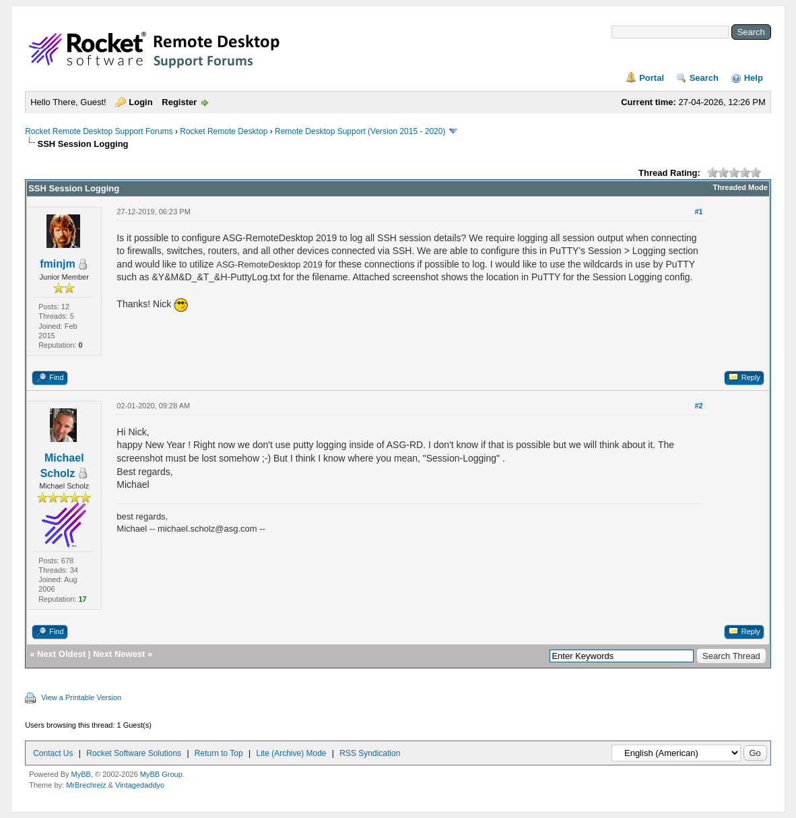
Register (179, 102)
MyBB (81, 774)
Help (753, 78)
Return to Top (219, 753)
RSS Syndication (369, 753)
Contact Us (53, 753)
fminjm (57, 264)
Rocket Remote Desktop (223, 131)
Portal (651, 78)
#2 (698, 406)
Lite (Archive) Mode (291, 753)
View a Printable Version (81, 697)
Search (704, 78)
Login (140, 102)
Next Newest (119, 654)
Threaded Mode (740, 187)
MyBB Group (161, 774)
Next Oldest (61, 654)
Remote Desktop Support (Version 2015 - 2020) (360, 131)
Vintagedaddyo (139, 785)
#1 (698, 212)
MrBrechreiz (86, 785)
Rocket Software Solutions (133, 753)
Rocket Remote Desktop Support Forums (98, 131)
